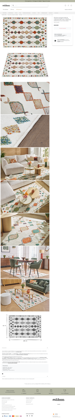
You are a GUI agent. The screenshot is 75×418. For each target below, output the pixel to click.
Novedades (5, 9)
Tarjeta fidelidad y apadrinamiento (7, 410)
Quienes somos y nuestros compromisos (8, 399)
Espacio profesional (68, 9)
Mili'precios (19, 9)
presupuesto (60, 35)
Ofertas (12, 9)
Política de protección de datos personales (8, 406)
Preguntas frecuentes (29, 399)
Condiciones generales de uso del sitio (8, 407)
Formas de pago (4, 402)
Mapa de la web (28, 402)
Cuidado (3, 376)
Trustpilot (58, 404)
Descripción (4, 347)
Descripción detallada (56, 22)
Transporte (3, 403)
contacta (63, 35)
